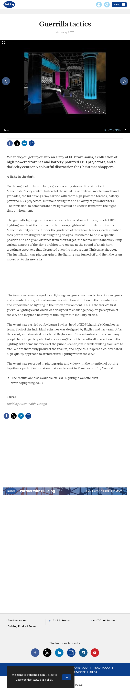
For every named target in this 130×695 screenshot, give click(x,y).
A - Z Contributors (104, 620)
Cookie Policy (80, 667)
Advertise (80, 672)
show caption (113, 129)
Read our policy (42, 679)
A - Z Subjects (61, 620)
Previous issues (17, 620)
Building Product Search (22, 626)
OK (66, 677)
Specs (93, 672)
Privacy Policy (102, 667)
